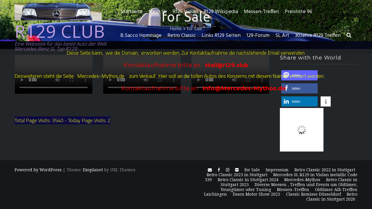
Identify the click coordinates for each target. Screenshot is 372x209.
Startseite (131, 12)
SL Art (282, 35)
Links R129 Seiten (221, 35)
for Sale (252, 169)
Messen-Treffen (261, 12)
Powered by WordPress (38, 169)
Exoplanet (93, 169)
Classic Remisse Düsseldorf (313, 194)
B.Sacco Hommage (141, 35)
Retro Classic (181, 35)
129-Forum (257, 35)
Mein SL (158, 12)
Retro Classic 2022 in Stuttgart (324, 169)
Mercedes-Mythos (302, 179)
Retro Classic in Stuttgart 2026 (331, 196)
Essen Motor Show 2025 (256, 194)
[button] (348, 36)
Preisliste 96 (298, 12)
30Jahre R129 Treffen (318, 35)
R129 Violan (185, 12)
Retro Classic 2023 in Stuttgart (237, 174)
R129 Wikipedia (221, 12)
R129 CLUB (60, 31)
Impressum (277, 169)
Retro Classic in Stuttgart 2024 (248, 179)
